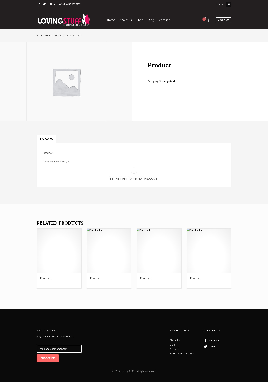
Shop (47, 35)
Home (39, 35)
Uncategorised (61, 35)
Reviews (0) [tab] (46, 139)
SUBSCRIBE (48, 358)
